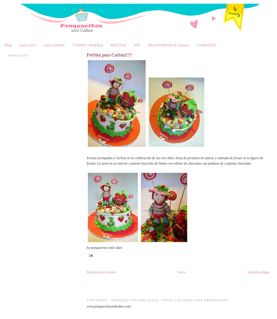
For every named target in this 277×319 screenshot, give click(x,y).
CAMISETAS (206, 45)
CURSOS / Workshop (88, 45)
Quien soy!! (27, 45)
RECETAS (118, 45)
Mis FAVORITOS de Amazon (168, 45)
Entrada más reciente (101, 272)
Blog (8, 45)
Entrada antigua (258, 272)
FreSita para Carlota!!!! (109, 55)
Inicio (182, 272)
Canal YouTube (54, 45)
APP (137, 45)
